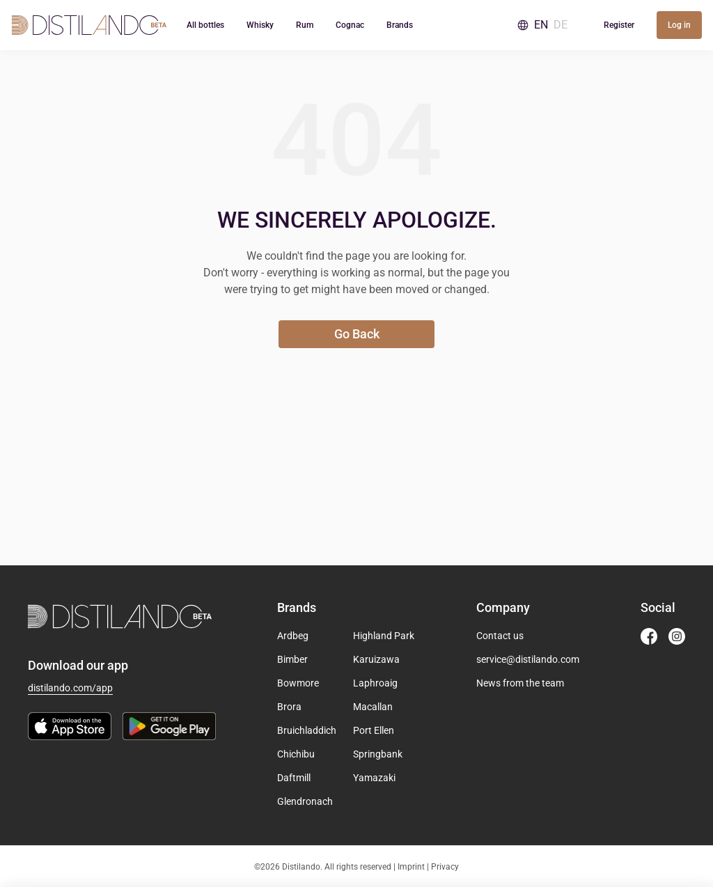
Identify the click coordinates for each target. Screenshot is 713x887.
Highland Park (383, 635)
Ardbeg (292, 635)
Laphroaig (375, 683)
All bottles (205, 25)
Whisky (260, 25)
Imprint (411, 867)
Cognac (350, 25)
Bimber (292, 659)
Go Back (356, 334)
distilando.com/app (70, 687)
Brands (399, 25)
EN (541, 24)
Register (619, 25)
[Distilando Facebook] (649, 636)
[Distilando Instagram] (676, 636)
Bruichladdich (306, 730)
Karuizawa (376, 659)
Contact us (500, 635)
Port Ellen (373, 730)
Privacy (445, 867)
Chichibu (296, 754)
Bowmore (298, 683)
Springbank (377, 754)
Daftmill (294, 777)
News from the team (520, 683)
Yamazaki (374, 777)
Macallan (373, 706)
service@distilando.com (527, 659)
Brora (289, 706)
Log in (679, 25)
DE (560, 24)
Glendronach (305, 801)
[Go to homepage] (89, 25)
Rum (304, 25)
